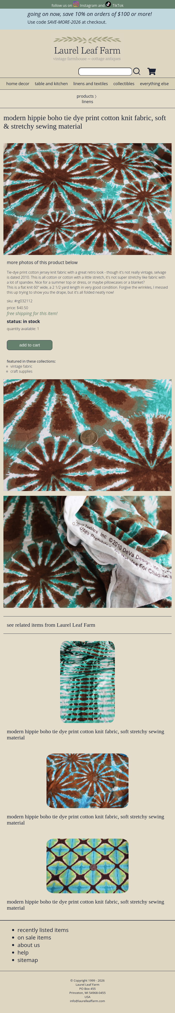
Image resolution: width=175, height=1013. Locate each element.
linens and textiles (90, 83)
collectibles (123, 83)
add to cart (29, 345)
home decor (17, 83)
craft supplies (21, 371)
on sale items (34, 937)
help (23, 952)
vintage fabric (21, 366)
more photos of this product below (42, 262)
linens (87, 101)
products (85, 96)
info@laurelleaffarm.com (87, 1001)
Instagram (88, 5)
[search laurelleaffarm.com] (138, 72)
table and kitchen (51, 83)
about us (29, 945)
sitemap (28, 960)
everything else (154, 83)
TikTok (118, 5)
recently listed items (43, 930)
